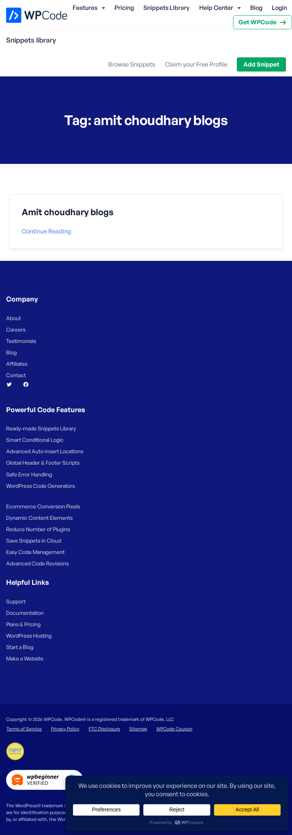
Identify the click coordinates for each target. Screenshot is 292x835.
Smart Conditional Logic (34, 440)
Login (279, 7)
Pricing (124, 7)
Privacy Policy (65, 729)
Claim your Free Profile (196, 64)
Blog (256, 7)
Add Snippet (261, 64)
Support (15, 601)
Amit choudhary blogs (68, 212)
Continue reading (46, 231)
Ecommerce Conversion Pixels (43, 506)
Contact (16, 375)
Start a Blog (19, 647)
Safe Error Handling (29, 474)
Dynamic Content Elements (39, 517)
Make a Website (24, 658)
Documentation (25, 613)
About (13, 318)
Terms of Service (24, 729)
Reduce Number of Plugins (38, 529)
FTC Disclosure (104, 729)
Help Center (216, 7)
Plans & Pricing (23, 624)
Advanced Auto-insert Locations (44, 451)
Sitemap (138, 729)
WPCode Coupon (174, 729)
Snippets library (31, 40)
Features (85, 7)
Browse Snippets (131, 64)
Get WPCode (257, 22)
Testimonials (21, 341)
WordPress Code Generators (40, 486)
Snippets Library (166, 7)
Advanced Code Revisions (37, 563)
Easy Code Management (35, 552)
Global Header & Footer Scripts (42, 462)
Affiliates (16, 363)
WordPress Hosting (29, 635)
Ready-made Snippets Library (41, 428)
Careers (15, 329)
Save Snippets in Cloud (33, 540)
